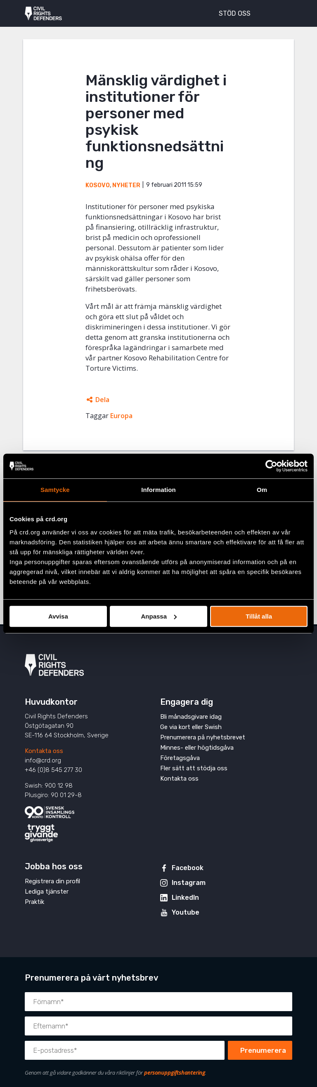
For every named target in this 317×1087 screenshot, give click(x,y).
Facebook (187, 868)
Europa (121, 415)
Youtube (185, 912)
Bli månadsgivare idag (191, 716)
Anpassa (159, 616)
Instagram (189, 883)
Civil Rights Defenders (43, 13)
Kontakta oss (44, 751)
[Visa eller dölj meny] (281, 12)
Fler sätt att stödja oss (193, 768)
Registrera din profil (52, 881)
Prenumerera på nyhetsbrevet (202, 737)
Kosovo (97, 185)
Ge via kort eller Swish (191, 727)
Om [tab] (262, 489)
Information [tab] (158, 489)
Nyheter (126, 185)
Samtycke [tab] (55, 489)
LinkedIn (185, 897)
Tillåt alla (259, 616)
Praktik (34, 902)
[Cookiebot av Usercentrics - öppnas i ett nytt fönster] (271, 466)
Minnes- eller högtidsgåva (197, 747)
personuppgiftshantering (174, 1072)
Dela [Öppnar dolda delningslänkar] (102, 399)
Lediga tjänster (47, 891)
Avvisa (58, 616)
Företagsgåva (180, 758)
